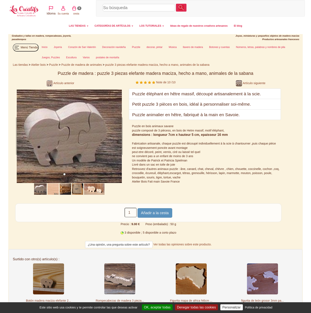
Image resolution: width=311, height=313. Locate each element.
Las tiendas (20, 64)
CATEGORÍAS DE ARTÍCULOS (114, 25)
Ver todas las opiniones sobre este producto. (182, 244)
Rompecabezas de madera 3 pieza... (120, 300)
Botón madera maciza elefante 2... (48, 300)
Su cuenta (260, 8)
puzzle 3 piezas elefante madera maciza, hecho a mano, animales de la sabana (157, 64)
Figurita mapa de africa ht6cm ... (191, 300)
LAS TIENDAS (78, 25)
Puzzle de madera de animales (81, 64)
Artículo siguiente (250, 83)
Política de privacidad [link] (258, 307)
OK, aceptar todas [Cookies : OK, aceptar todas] (157, 307)
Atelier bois (38, 64)
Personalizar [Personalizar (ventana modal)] (231, 307)
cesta (273, 8)
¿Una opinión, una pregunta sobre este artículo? (119, 244)
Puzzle (54, 64)
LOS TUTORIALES (151, 25)
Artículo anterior (60, 83)
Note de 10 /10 (155, 82)
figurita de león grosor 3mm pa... (262, 300)
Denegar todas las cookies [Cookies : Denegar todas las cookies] (196, 307)
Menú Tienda (26, 47)
